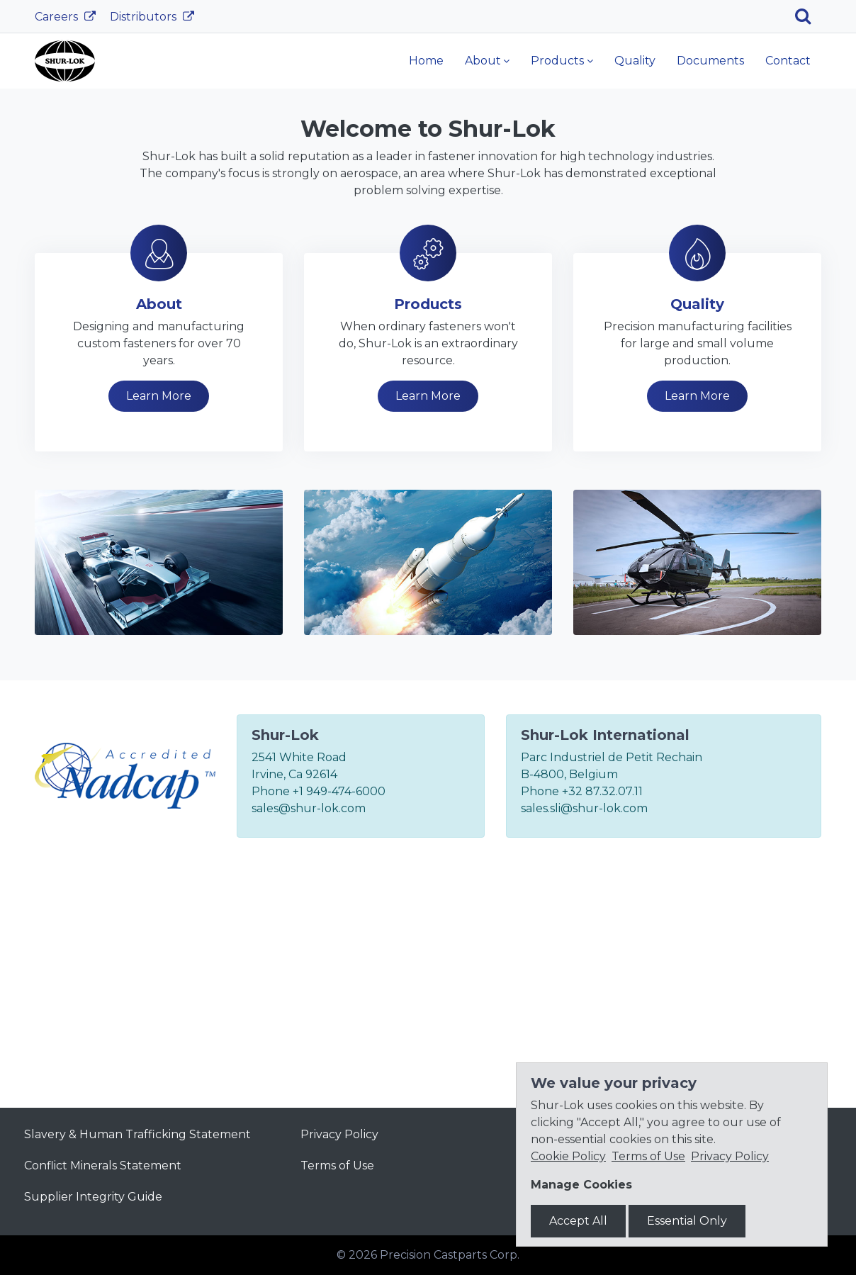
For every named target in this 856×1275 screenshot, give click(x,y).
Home (426, 60)
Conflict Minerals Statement (102, 1165)
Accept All (578, 1221)
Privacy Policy (339, 1134)
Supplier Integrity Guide (93, 1196)
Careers (58, 16)
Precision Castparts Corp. (449, 1255)
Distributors (144, 16)
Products (557, 60)
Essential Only (687, 1221)
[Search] (808, 16)
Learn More (245, 242)
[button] (64, 194)
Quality (634, 60)
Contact (788, 60)
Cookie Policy (568, 1156)
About (483, 60)
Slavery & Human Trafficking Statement (137, 1134)
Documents (710, 60)
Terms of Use (337, 1165)
